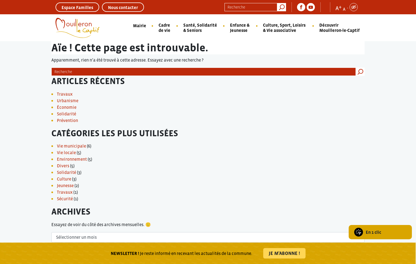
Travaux (65, 93)
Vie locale (66, 152)
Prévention (67, 120)
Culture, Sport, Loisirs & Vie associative (284, 28)
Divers (63, 165)
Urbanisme (67, 100)
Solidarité (66, 113)
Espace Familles (77, 7)
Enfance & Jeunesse (239, 28)
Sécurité (65, 198)
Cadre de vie (164, 28)
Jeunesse (65, 185)
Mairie (139, 25)
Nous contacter (123, 7)
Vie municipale (71, 145)
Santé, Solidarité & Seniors (200, 28)
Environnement (72, 159)
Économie (66, 107)
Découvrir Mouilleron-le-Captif (339, 28)
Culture (64, 178)
